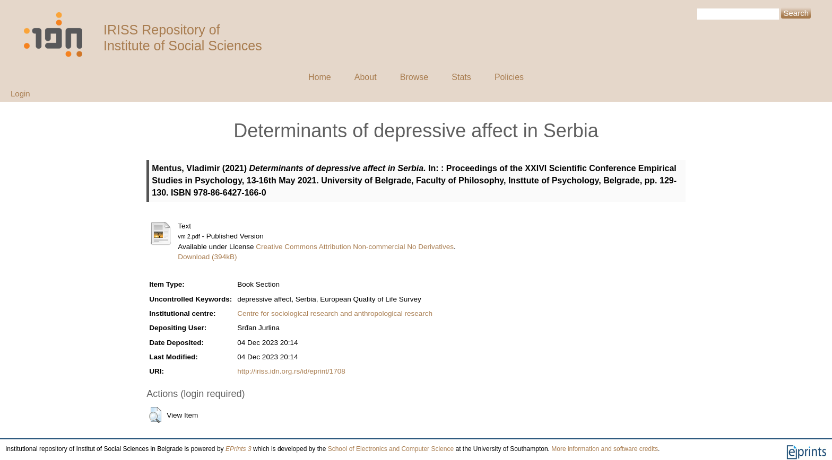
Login (20, 93)
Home (319, 77)
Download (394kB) (207, 257)
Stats (461, 77)
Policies (509, 77)
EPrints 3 (239, 449)
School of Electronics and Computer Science (391, 449)
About (365, 77)
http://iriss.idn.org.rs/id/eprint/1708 (291, 371)
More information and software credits (604, 449)
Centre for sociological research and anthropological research (334, 313)
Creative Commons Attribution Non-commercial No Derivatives (355, 247)
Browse (414, 77)
